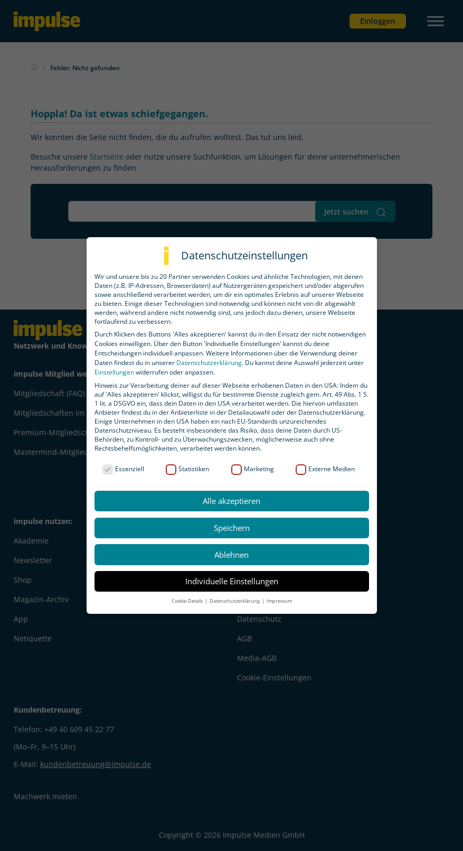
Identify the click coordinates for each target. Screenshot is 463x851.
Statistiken (187, 468)
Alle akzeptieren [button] (231, 500)
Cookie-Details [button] (188, 600)
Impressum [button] (279, 600)
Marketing (252, 468)
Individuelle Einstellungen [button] (231, 581)
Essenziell (123, 468)
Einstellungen (114, 372)
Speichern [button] (232, 527)
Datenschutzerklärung (209, 362)
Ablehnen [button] (231, 554)
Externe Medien (325, 468)
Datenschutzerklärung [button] (235, 600)
